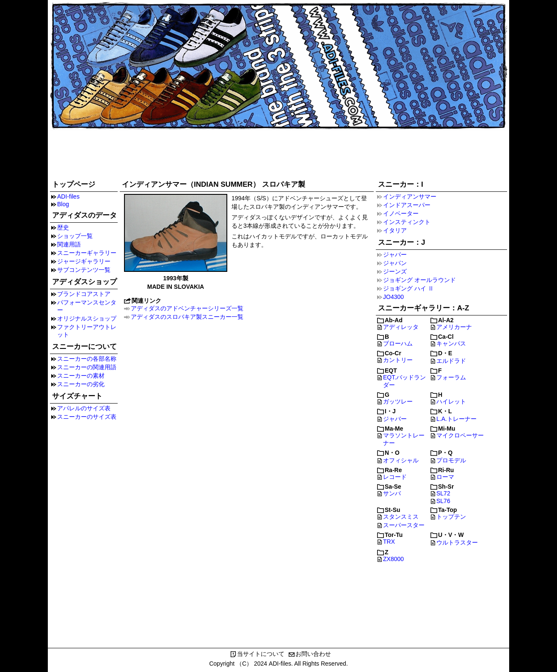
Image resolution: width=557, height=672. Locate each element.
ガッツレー (398, 401)
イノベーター (401, 213)
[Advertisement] (278, 153)
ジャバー (395, 254)
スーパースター (404, 525)
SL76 (443, 501)
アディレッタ (401, 327)
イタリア (395, 230)
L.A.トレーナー (456, 418)
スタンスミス (401, 516)
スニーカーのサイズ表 (86, 416)
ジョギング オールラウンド (419, 280)
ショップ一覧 (75, 235)
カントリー (398, 360)
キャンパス (451, 343)
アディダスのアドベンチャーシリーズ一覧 (187, 308)
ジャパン (395, 263)
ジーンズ (395, 271)
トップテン (451, 516)
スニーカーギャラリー (86, 252)
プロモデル (451, 460)
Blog (63, 204)
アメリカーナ (454, 327)
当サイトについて (260, 653)
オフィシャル (401, 460)
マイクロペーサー (460, 435)
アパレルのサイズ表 (83, 408)
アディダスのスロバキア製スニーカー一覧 (187, 316)
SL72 (443, 493)
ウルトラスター (457, 542)
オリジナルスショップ (86, 318)
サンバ (392, 493)
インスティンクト (406, 221)
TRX (389, 541)
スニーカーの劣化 (81, 384)
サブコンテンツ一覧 (83, 269)
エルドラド (451, 360)
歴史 (63, 227)
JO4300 (393, 296)
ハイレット (451, 401)
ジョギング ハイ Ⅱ (408, 288)
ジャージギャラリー (83, 261)
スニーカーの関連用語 (86, 367)
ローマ (445, 476)
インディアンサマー (409, 196)
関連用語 (69, 244)
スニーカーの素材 (81, 375)
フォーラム (451, 377)
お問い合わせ (313, 653)
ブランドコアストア (83, 293)
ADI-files (68, 196)
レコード (395, 476)
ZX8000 (393, 559)
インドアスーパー (406, 205)
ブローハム (398, 343)
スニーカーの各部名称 (86, 358)
